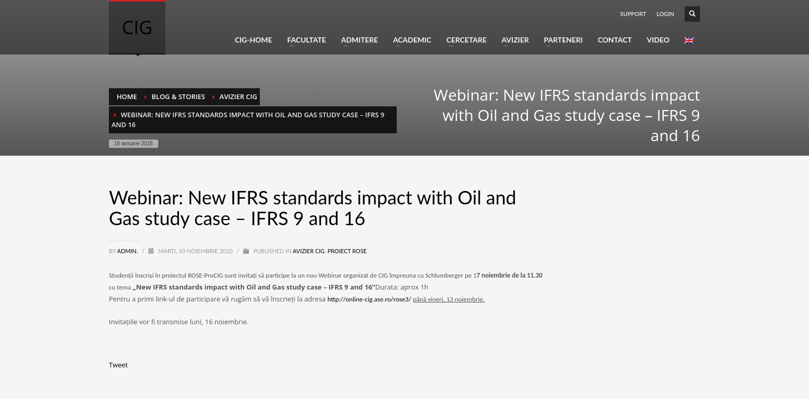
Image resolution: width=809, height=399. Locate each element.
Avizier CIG (309, 250)
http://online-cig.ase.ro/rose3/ (369, 299)
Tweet (118, 364)
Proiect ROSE (347, 250)
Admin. (128, 250)
